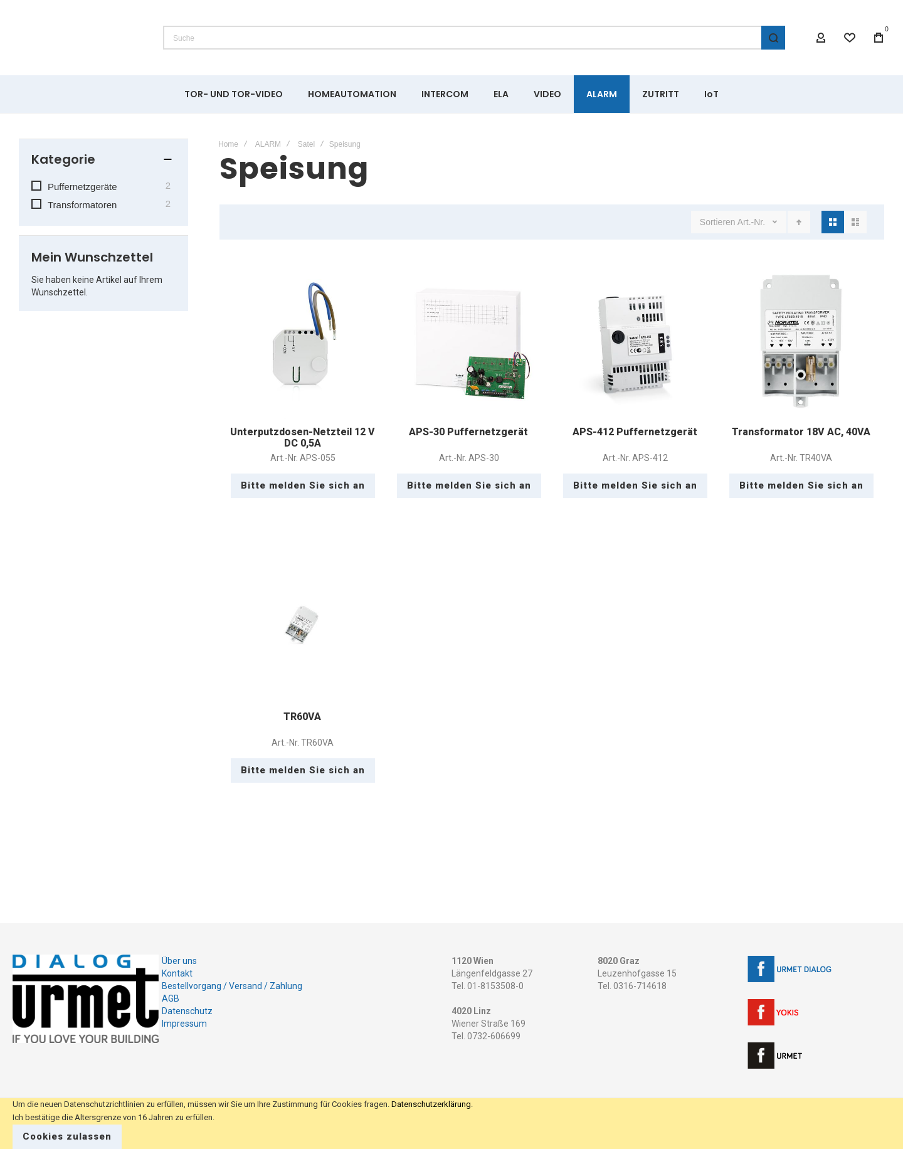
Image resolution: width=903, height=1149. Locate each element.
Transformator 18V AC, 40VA (801, 432)
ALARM (268, 144)
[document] (451, 1123)
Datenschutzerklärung (431, 1104)
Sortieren (718, 222)
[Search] (773, 38)
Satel (306, 144)
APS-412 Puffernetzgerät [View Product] (634, 341)
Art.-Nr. (752, 222)
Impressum (184, 1024)
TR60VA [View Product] (302, 626)
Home (228, 144)
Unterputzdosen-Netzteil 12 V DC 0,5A (302, 437)
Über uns (179, 961)
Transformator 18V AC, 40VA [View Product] (801, 341)
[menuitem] (233, 94)
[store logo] (78, 37)
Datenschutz (187, 1011)
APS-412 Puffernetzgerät (635, 432)
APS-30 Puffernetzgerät (468, 432)
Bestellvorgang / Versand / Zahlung (232, 986)
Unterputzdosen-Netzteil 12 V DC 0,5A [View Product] (302, 341)
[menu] (451, 94)
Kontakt (177, 973)
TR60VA (302, 717)
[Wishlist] (850, 38)
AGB (170, 998)
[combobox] (474, 38)
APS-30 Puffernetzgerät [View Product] (468, 341)
